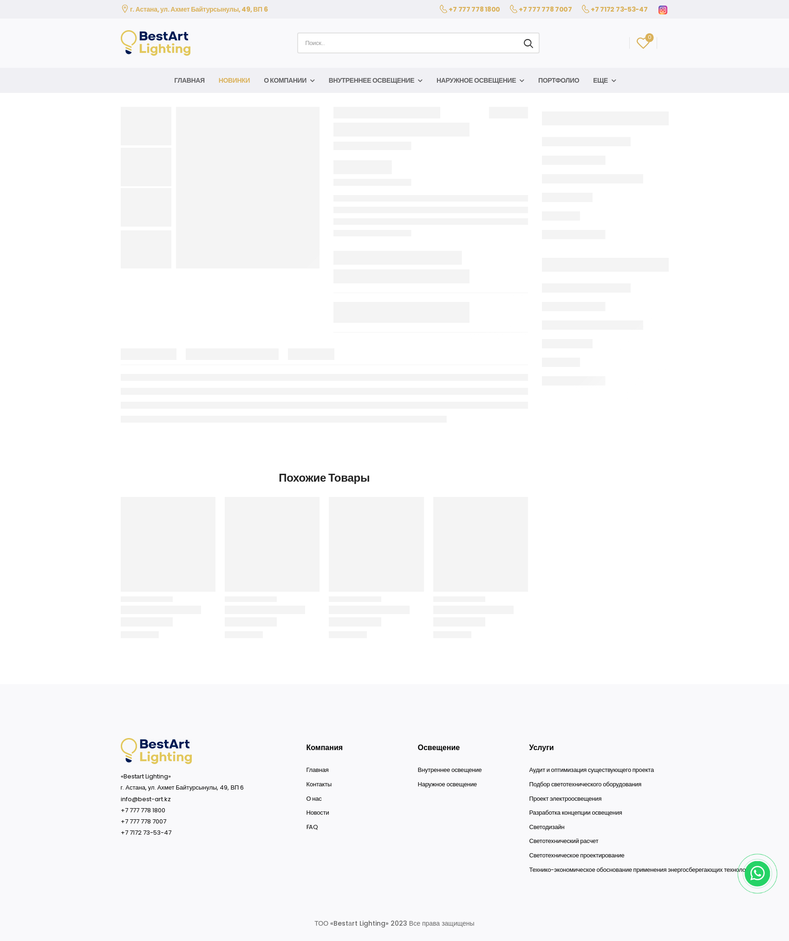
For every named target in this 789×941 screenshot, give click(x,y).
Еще (600, 80)
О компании (285, 80)
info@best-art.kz (146, 799)
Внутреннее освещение (372, 80)
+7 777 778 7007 (545, 9)
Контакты (319, 784)
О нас (314, 799)
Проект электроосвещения (565, 799)
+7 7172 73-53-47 (619, 9)
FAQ (312, 827)
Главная (189, 80)
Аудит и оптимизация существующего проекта (591, 770)
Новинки (234, 80)
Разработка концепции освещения (575, 813)
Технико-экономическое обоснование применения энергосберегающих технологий (642, 870)
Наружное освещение (476, 80)
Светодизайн (547, 827)
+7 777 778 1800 (474, 9)
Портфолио (558, 80)
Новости (317, 813)
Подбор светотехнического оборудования (585, 784)
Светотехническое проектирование (577, 855)
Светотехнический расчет (564, 841)
